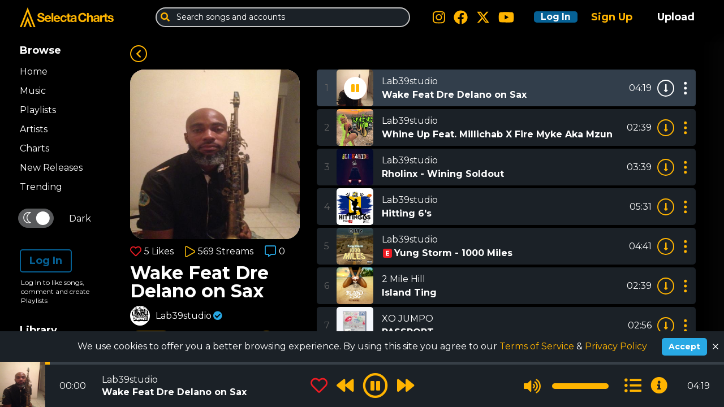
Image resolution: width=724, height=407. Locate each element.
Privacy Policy (616, 346)
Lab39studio (184, 315)
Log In (549, 17)
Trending (41, 186)
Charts (34, 148)
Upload (676, 17)
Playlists (38, 110)
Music (33, 90)
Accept (684, 346)
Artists (34, 129)
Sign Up (611, 17)
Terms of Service (537, 346)
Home (34, 71)
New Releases (51, 167)
